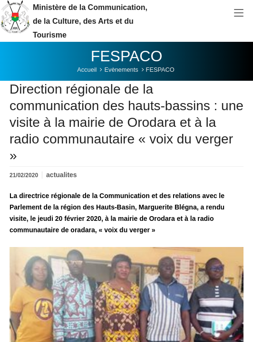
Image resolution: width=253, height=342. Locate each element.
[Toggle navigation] (238, 13)
